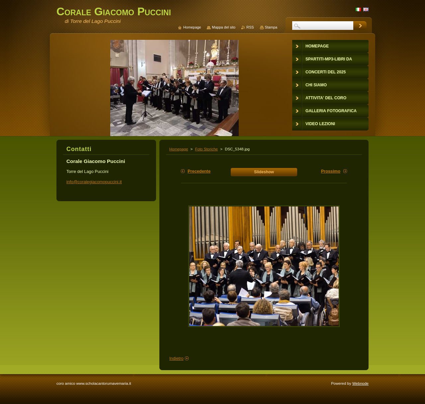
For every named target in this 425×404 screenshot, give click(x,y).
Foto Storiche (206, 149)
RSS (250, 27)
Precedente (199, 171)
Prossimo (330, 171)
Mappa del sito (223, 27)
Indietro (176, 358)
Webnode (360, 383)
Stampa (271, 27)
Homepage (178, 149)
